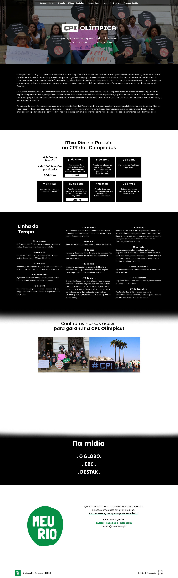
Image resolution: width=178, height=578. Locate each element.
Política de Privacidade (147, 573)
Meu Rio (34, 573)
